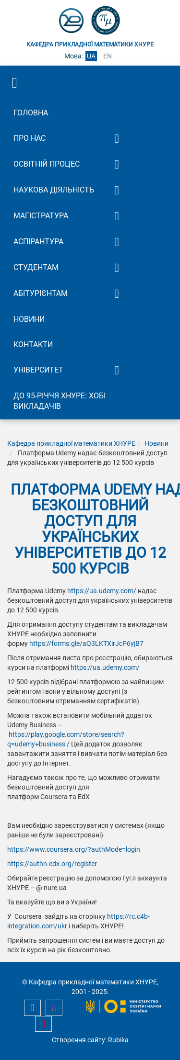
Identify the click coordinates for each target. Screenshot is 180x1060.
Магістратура (40, 215)
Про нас (29, 138)
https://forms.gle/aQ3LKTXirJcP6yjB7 (86, 643)
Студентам (36, 267)
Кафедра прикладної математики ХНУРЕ (71, 443)
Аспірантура (38, 241)
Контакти (33, 344)
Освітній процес (46, 164)
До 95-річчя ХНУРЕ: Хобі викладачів (59, 401)
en (107, 56)
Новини (29, 319)
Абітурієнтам (40, 293)
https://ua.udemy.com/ (101, 591)
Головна (30, 112)
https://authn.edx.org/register (52, 864)
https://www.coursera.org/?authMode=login (73, 849)
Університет (38, 369)
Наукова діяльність (53, 189)
